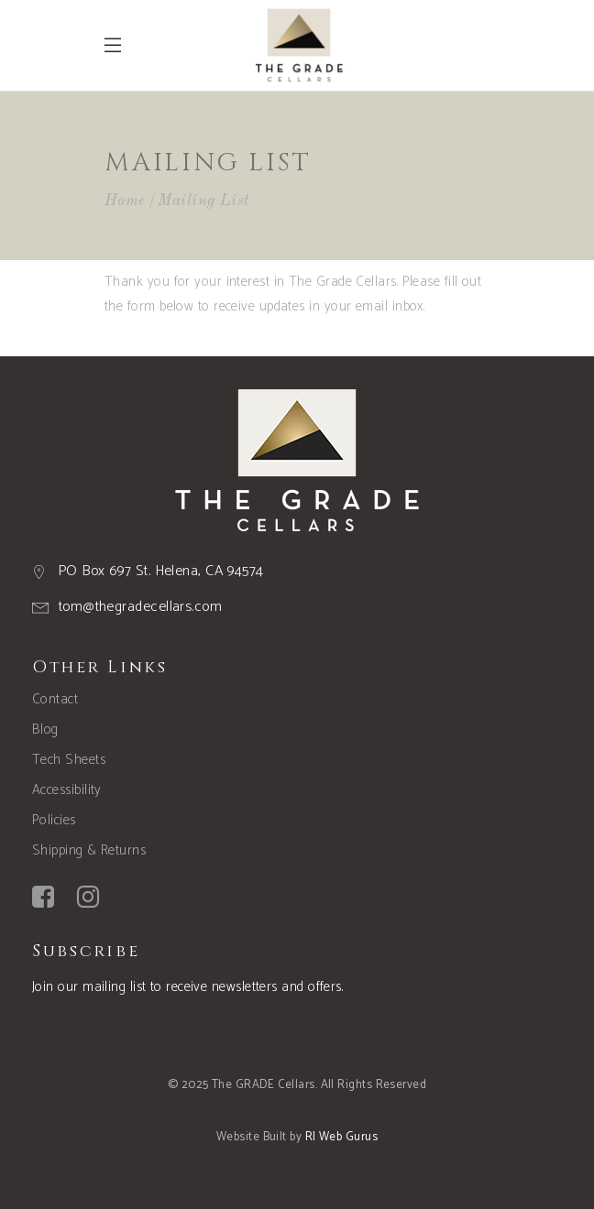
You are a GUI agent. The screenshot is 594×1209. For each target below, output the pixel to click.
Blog (45, 729)
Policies (54, 820)
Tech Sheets (68, 759)
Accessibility (67, 790)
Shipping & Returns (89, 850)
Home (125, 201)
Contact (55, 699)
